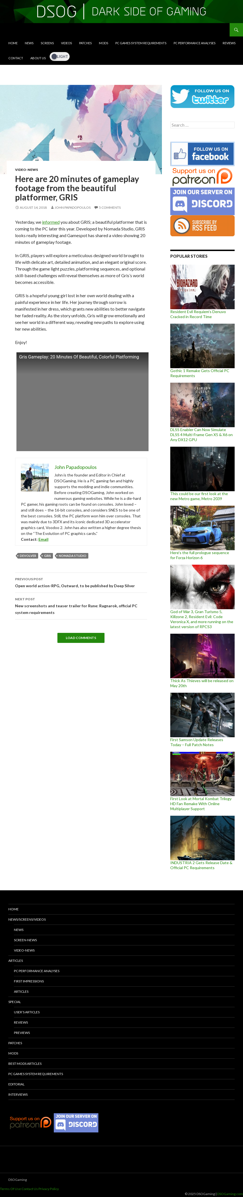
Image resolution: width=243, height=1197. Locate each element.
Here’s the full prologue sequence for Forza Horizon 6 (199, 555)
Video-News (26, 170)
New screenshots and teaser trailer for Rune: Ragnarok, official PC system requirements (81, 605)
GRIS (47, 555)
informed (51, 222)
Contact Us (29, 1189)
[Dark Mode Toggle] (60, 56)
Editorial (16, 1084)
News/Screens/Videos (27, 919)
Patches (85, 43)
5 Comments (110, 207)
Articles (15, 960)
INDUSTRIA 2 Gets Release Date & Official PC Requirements (201, 865)
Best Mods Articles (25, 1063)
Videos (66, 43)
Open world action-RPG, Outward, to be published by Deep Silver (81, 582)
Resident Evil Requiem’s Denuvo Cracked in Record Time (198, 314)
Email (43, 539)
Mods (103, 43)
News (29, 43)
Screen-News (25, 940)
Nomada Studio (72, 555)
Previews (22, 1033)
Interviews (18, 1094)
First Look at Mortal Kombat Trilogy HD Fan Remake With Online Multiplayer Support (201, 803)
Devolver (28, 555)
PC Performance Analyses (194, 43)
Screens (47, 43)
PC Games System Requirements (140, 43)
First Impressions (29, 981)
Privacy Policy (48, 1189)
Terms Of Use (10, 1189)
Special (14, 1002)
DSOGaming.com (230, 1194)
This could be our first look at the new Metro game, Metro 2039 (199, 496)
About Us (38, 58)
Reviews (229, 43)
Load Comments (81, 638)
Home (13, 43)
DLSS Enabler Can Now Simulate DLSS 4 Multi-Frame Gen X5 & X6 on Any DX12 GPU (201, 434)
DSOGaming (17, 1180)
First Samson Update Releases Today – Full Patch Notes (196, 742)
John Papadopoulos (73, 207)
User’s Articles (27, 1012)
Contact (15, 58)
